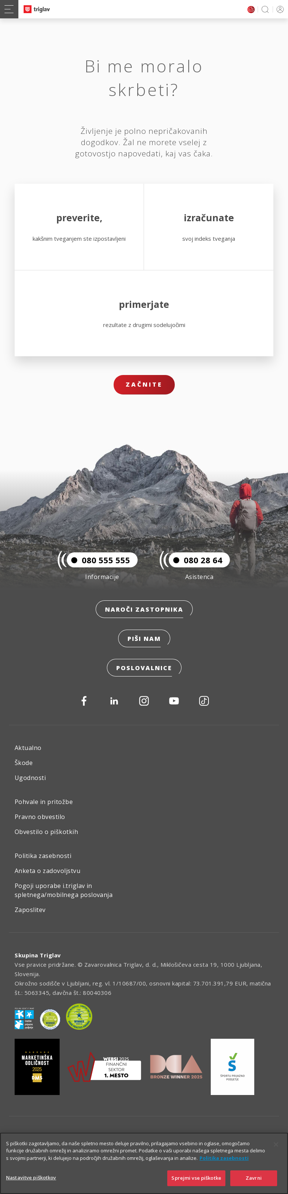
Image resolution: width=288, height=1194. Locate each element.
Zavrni (254, 1177)
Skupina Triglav (38, 955)
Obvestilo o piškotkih (46, 832)
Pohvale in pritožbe (44, 802)
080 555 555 (98, 559)
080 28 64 (195, 559)
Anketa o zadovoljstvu (47, 871)
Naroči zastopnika (144, 609)
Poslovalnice (144, 668)
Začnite (144, 384)
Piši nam (144, 638)
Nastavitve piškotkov (31, 1177)
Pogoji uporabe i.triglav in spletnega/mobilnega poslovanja (63, 890)
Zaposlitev (30, 910)
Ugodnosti (30, 778)
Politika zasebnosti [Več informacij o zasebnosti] (224, 1158)
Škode (24, 763)
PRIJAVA (279, 9)
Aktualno (28, 748)
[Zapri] (276, 1144)
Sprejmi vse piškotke (196, 1177)
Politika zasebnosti (43, 856)
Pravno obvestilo (40, 817)
